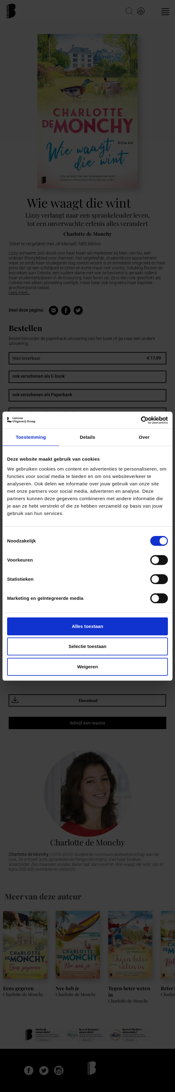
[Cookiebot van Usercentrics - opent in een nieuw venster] (141, 420)
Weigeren (87, 666)
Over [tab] (144, 437)
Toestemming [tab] (31, 437)
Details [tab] (87, 437)
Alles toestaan (87, 626)
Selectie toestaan (88, 646)
